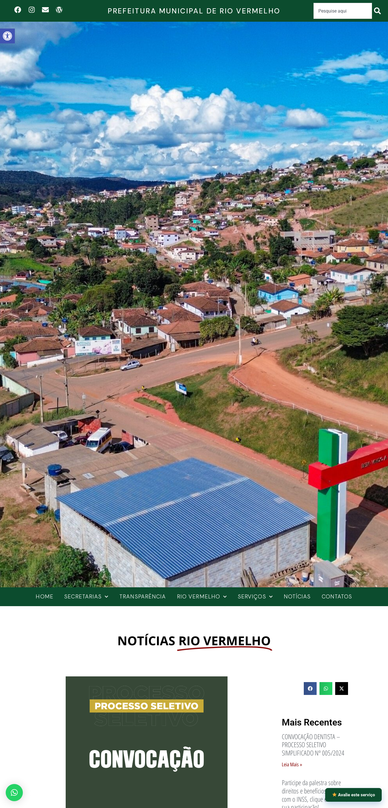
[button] (14, 792)
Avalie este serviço (353, 794)
